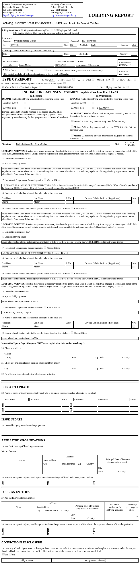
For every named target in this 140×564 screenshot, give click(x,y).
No (5, 554)
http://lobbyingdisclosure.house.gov (18, 15)
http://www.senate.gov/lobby (63, 15)
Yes (12, 554)
